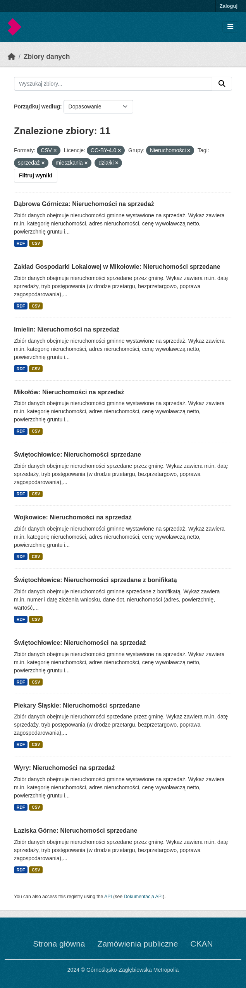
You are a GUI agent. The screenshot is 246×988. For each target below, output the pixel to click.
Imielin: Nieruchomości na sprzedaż (66, 329)
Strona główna (59, 943)
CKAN (201, 943)
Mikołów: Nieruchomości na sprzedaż (69, 392)
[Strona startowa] (11, 56)
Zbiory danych (47, 56)
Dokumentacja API (143, 896)
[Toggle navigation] (230, 27)
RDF (21, 243)
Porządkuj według (37, 106)
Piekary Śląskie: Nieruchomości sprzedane (77, 705)
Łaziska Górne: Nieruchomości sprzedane (75, 830)
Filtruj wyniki (35, 175)
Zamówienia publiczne (138, 943)
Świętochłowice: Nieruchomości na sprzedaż (80, 642)
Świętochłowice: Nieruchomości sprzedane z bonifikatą (95, 580)
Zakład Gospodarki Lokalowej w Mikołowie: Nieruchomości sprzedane (117, 266)
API (108, 896)
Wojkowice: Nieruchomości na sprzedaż (73, 517)
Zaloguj (228, 6)
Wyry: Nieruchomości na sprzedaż (64, 768)
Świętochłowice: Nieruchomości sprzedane (77, 454)
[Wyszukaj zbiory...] (113, 84)
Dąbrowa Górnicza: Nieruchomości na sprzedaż (84, 204)
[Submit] (222, 84)
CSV (36, 243)
